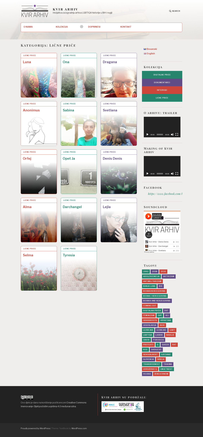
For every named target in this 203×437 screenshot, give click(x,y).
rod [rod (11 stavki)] (145, 350)
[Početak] (147, 134)
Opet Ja (69, 158)
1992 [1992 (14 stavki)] (145, 271)
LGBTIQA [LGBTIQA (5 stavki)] (147, 335)
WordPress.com (79, 428)
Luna (27, 62)
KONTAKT (125, 26)
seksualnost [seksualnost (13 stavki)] (150, 354)
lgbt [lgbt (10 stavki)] (172, 330)
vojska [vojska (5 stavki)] (147, 374)
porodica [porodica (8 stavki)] (158, 340)
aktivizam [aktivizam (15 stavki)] (168, 276)
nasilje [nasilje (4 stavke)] (170, 335)
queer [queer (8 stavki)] (165, 345)
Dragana (110, 62)
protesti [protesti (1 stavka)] (148, 345)
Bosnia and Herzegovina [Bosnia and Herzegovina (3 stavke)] (156, 301)
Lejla (107, 207)
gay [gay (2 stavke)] (160, 315)
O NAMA (28, 26)
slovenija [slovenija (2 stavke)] (148, 359)
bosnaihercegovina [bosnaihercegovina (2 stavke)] (154, 291)
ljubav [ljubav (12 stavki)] (159, 335)
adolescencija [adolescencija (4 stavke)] (151, 276)
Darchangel (72, 207)
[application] (162, 127)
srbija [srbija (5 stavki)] (160, 359)
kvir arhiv (65, 9)
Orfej (27, 158)
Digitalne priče (162, 75)
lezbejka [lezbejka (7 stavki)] (148, 330)
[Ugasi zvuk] (172, 134)
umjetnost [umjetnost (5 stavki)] (166, 369)
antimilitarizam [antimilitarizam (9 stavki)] (152, 281)
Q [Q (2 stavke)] (157, 345)
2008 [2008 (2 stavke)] (154, 271)
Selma (28, 255)
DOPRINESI (94, 26)
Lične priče (29, 55)
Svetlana (110, 110)
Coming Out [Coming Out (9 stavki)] (149, 306)
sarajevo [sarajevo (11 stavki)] (156, 350)
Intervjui (162, 90)
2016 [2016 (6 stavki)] (163, 271)
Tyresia (69, 255)
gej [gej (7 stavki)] (167, 315)
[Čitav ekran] (176, 134)
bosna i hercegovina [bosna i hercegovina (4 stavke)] (154, 296)
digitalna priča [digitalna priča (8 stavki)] (152, 311)
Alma (27, 207)
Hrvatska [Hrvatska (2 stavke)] (165, 320)
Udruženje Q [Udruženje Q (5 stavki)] (150, 369)
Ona (66, 62)
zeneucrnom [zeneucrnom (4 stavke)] (161, 374)
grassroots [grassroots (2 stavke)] (150, 320)
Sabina (68, 110)
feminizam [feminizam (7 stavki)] (148, 315)
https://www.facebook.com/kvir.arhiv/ (171, 194)
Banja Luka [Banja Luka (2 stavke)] (149, 286)
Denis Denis (112, 158)
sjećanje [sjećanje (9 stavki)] (166, 354)
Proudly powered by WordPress (35, 428)
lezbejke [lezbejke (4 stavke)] (161, 330)
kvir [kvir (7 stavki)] (162, 325)
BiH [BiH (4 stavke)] (160, 286)
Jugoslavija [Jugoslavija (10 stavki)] (149, 325)
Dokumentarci (162, 82)
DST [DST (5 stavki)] (166, 311)
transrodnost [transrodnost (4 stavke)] (151, 364)
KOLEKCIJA (62, 26)
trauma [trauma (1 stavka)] (168, 364)
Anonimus (31, 110)
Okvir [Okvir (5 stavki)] (146, 340)
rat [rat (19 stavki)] (174, 345)
